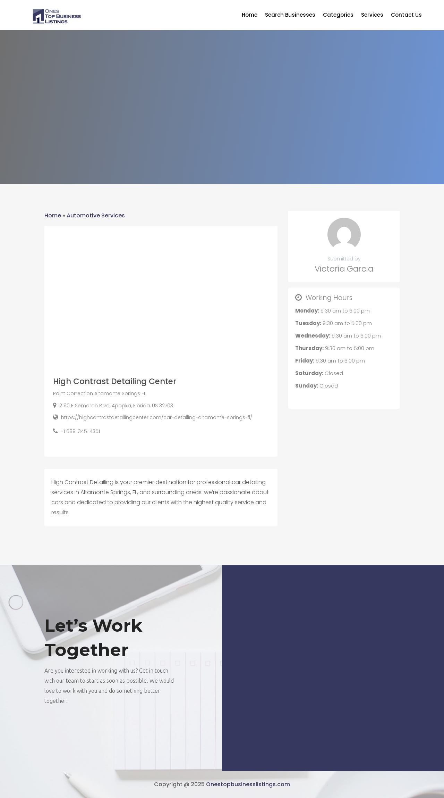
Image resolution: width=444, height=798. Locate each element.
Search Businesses (290, 15)
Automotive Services (96, 215)
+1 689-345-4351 (80, 431)
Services (372, 15)
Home (249, 15)
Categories (338, 15)
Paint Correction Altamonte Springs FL (99, 393)
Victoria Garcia (344, 268)
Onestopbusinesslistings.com (248, 784)
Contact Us (406, 15)
